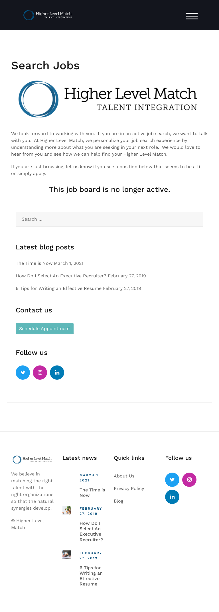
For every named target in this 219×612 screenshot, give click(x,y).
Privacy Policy (129, 488)
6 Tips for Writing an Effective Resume (59, 288)
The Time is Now (34, 263)
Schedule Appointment (44, 328)
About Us (124, 476)
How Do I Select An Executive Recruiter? (61, 275)
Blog (118, 501)
